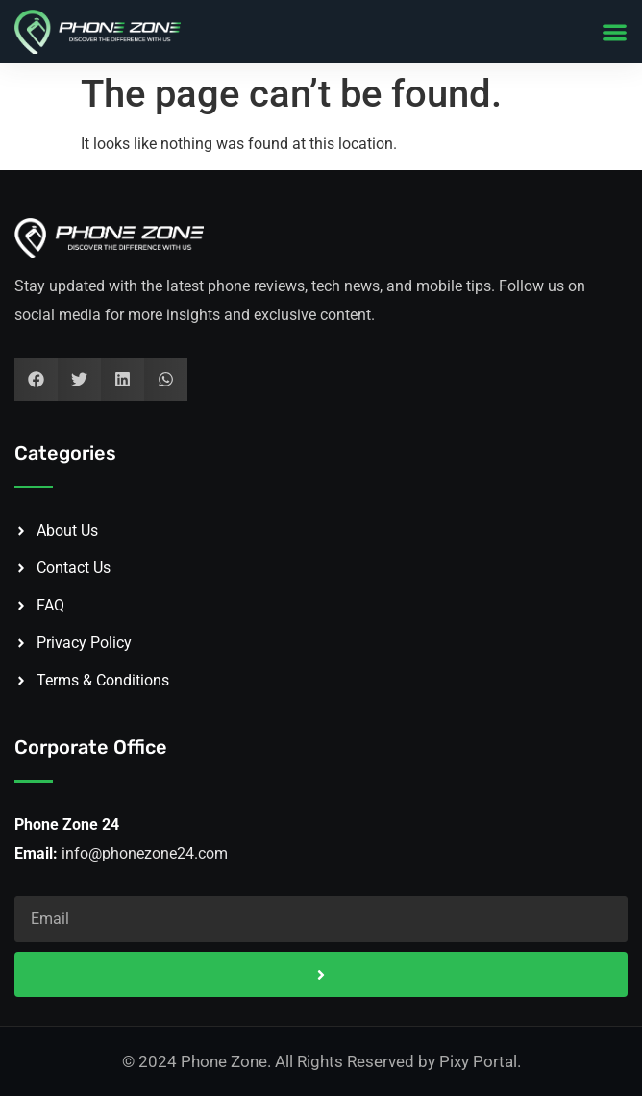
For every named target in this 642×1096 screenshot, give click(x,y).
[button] (615, 32)
